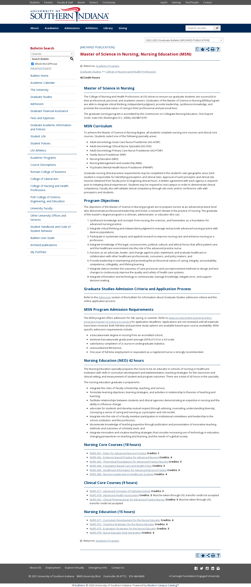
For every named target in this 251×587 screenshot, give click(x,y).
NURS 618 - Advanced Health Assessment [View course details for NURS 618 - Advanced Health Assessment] (114, 495)
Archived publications (43, 245)
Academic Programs (43, 158)
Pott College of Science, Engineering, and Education (47, 199)
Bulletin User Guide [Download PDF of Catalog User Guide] (42, 238)
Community (109, 2)
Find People (192, 2)
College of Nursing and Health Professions (49, 188)
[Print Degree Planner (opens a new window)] (197, 49)
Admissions (72, 28)
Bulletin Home (39, 75)
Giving (123, 28)
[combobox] (184, 40)
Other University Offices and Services (48, 217)
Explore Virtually (74, 567)
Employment (53, 567)
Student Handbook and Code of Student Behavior (50, 229)
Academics (52, 28)
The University (39, 90)
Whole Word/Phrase (46, 64)
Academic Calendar (42, 83)
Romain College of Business (48, 172)
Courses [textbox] (37, 54)
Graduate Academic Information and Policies (50, 127)
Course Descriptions (43, 165)
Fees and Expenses (42, 118)
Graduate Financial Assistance (49, 111)
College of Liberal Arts (44, 179)
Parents (48, 2)
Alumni (81, 2)
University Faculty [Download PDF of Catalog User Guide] (41, 208)
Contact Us (118, 567)
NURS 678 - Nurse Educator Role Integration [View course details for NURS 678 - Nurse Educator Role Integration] (115, 532)
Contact (207, 2)
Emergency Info (98, 567)
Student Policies (40, 143)
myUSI (163, 2)
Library (108, 28)
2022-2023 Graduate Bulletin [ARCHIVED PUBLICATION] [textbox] (177, 40)
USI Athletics (38, 150)
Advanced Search (40, 68)
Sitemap (176, 2)
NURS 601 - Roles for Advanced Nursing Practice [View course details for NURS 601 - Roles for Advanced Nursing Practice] (118, 453)
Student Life (38, 136)
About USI (35, 567)
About (34, 28)
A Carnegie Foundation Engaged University (194, 576)
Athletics (91, 28)
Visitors (93, 2)
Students (35, 2)
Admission (37, 104)
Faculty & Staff (65, 2)
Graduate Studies (41, 97)
